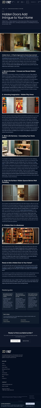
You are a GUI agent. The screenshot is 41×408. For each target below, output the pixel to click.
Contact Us (4, 378)
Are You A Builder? (27, 2)
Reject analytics (30, 406)
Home (3, 8)
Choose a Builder (6, 321)
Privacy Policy (31, 395)
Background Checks (6, 369)
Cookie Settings (32, 398)
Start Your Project (15, 340)
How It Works (23, 2)
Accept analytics (30, 403)
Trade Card (18, 2)
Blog (6, 8)
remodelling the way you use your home (10, 58)
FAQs (3, 370)
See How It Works (26, 340)
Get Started (5, 319)
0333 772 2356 (5, 386)
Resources (33, 2)
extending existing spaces (32, 56)
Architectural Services (25, 321)
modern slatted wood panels (26, 210)
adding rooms (23, 56)
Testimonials (4, 372)
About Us (13, 2)
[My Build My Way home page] (6, 2)
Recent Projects (5, 374)
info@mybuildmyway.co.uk (7, 384)
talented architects (20, 267)
